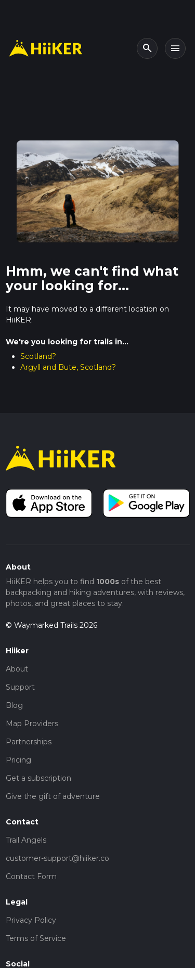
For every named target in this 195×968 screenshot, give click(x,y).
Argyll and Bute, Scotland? (68, 367)
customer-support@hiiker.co (57, 858)
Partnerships (28, 741)
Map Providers (32, 723)
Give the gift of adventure (53, 796)
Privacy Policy (31, 920)
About (17, 669)
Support (20, 687)
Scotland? (38, 356)
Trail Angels (26, 840)
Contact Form (31, 876)
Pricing (18, 760)
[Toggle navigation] (175, 48)
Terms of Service (36, 938)
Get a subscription (38, 778)
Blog (14, 705)
